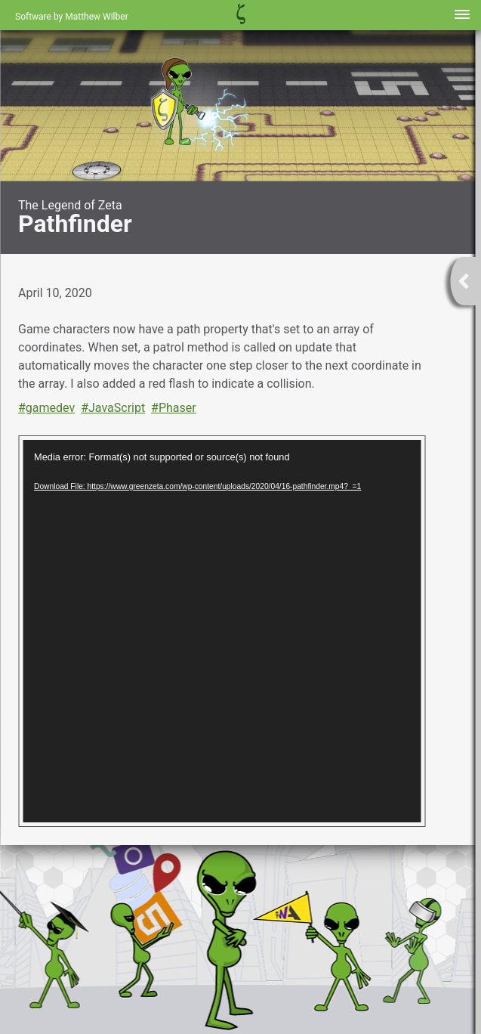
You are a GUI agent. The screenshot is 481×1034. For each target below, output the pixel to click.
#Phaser (173, 408)
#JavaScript (113, 408)
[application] (222, 631)
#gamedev (46, 408)
